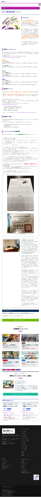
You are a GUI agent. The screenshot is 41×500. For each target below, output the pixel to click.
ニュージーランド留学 (25, 440)
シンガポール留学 (24, 446)
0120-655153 (7, 411)
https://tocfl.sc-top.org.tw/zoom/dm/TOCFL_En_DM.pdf (14, 56)
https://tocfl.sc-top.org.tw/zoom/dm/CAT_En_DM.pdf (25, 112)
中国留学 (22, 451)
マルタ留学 (23, 442)
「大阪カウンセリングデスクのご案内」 (30, 416)
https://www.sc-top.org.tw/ (33, 26)
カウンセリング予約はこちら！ (20, 394)
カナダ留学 (23, 433)
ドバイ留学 (23, 444)
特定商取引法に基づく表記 (25, 472)
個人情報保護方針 (24, 470)
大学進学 (13, 369)
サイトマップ (23, 469)
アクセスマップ (24, 463)
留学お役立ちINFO (5, 467)
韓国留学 (22, 455)
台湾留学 (22, 453)
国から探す (4, 463)
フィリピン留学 (24, 448)
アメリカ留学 (23, 431)
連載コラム (4, 469)
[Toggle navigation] (39, 4)
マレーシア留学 (24, 450)
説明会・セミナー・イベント (7, 465)
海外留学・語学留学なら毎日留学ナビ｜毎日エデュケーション (11, 436)
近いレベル (10, 166)
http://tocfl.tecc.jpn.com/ (19, 316)
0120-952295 (26, 411)
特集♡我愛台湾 (18, 369)
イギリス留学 (23, 435)
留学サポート (8, 369)
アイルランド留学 (24, 437)
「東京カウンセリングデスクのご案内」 (11, 416)
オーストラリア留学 (24, 439)
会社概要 (22, 461)
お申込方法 (23, 467)
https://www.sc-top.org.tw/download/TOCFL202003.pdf (15, 104)
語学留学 (4, 369)
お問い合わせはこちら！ (20, 320)
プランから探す (4, 461)
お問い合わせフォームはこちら (9, 412)
